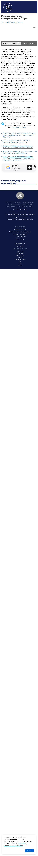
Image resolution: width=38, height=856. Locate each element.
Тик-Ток (20, 257)
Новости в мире (20, 236)
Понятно (29, 851)
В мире (12, 22)
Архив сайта (20, 246)
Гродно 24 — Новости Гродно (20, 195)
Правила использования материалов (20, 219)
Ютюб (20, 265)
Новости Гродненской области (20, 232)
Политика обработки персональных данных (20, 214)
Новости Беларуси (20, 234)
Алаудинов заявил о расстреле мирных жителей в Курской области (20, 152)
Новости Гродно (20, 229)
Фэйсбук (20, 253)
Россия (20, 22)
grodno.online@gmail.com (24, 206)
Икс (20, 263)
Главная (4, 22)
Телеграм (20, 251)
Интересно (20, 239)
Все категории (20, 243)
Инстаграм (20, 255)
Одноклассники (20, 259)
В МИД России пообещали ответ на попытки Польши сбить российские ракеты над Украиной (18, 158)
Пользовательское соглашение (20, 212)
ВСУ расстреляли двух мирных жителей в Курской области (16, 141)
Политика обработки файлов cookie (20, 217)
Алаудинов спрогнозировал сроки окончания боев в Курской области (18, 147)
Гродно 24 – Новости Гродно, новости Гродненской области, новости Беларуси (7, 7)
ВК (20, 261)
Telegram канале (18, 128)
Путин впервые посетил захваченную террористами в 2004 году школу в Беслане (19, 135)
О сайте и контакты (20, 209)
